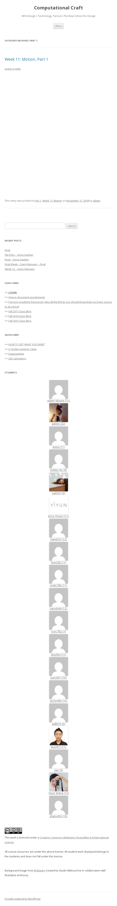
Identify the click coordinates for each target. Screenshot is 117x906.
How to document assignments (26, 297)
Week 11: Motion (52, 200)
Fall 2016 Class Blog (19, 316)
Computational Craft (58, 8)
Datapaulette (16, 354)
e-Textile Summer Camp (22, 349)
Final (7, 250)
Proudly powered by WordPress (22, 899)
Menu (58, 25)
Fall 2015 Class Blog (19, 321)
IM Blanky (39, 870)
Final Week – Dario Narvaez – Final (25, 264)
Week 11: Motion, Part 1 (26, 59)
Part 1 (37, 200)
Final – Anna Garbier (17, 259)
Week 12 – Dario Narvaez (20, 269)
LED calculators (17, 358)
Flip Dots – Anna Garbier (19, 255)
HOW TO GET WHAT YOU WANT (26, 344)
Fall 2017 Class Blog (19, 311)
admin (96, 200)
